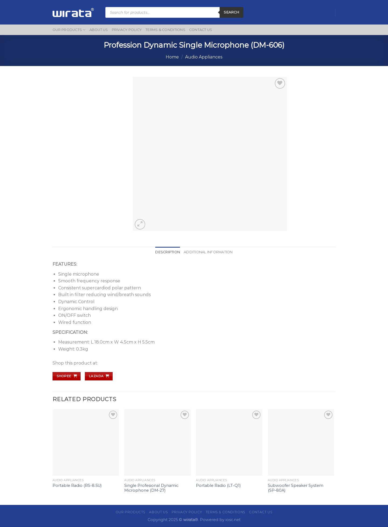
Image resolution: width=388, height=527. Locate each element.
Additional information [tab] (208, 252)
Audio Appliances (203, 57)
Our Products (69, 29)
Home (172, 57)
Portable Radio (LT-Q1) (218, 485)
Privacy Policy (127, 30)
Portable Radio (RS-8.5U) (77, 485)
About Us (98, 30)
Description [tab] (167, 252)
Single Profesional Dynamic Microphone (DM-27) (151, 488)
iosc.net (233, 519)
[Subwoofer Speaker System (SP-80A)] (301, 442)
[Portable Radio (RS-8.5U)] (86, 442)
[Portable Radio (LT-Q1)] (229, 442)
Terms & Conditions (165, 30)
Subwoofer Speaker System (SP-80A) (295, 488)
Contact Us (200, 30)
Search (231, 12)
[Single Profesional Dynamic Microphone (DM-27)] (157, 442)
